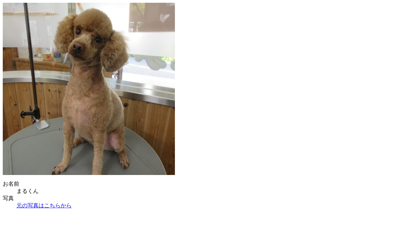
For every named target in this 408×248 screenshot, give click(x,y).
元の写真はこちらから (44, 205)
